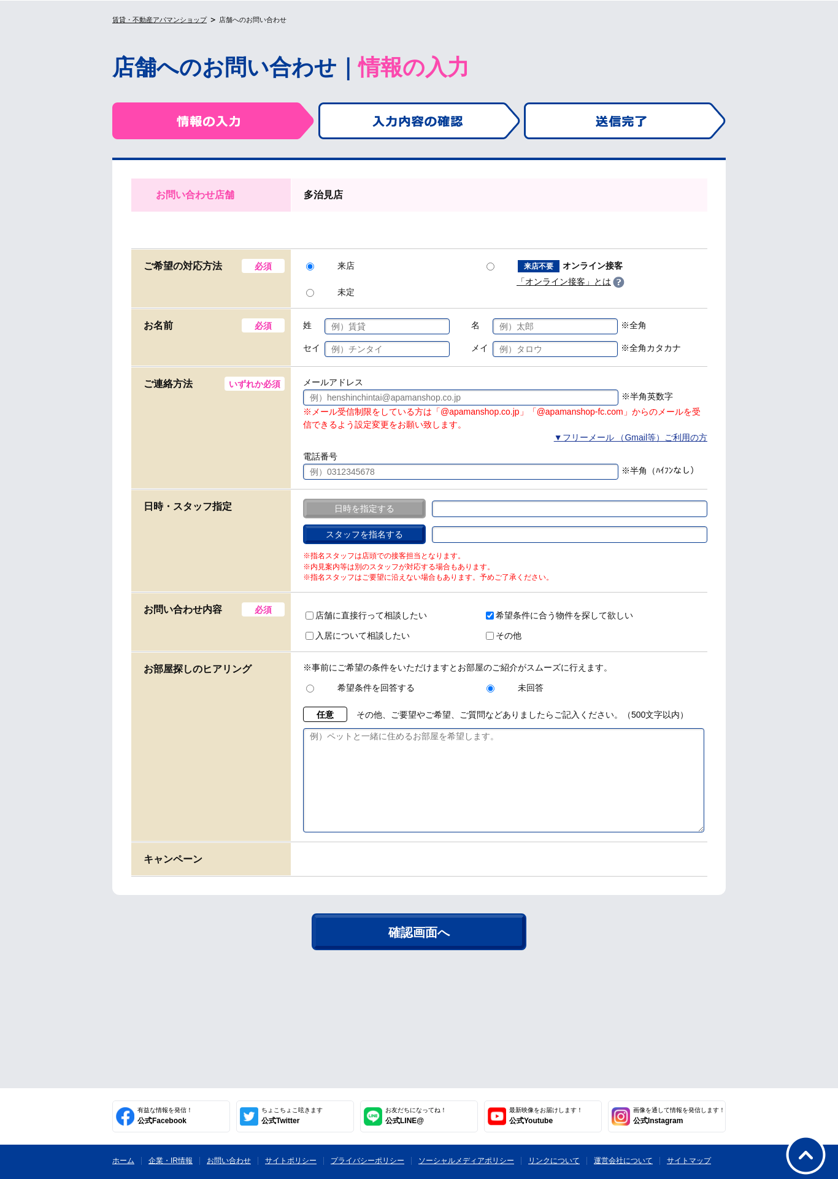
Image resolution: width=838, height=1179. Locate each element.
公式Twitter (292, 1116)
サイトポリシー (291, 1160)
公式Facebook (165, 1116)
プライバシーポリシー (367, 1160)
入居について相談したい (358, 635)
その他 (503, 635)
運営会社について (623, 1160)
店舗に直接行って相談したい (366, 615)
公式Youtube (546, 1116)
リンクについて (554, 1160)
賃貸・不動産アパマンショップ (159, 19)
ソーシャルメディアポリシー (466, 1160)
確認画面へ (419, 951)
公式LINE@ (416, 1116)
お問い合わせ (229, 1160)
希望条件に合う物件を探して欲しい (559, 615)
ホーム (123, 1160)
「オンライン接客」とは (564, 281)
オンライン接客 (554, 266)
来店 (330, 266)
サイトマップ (689, 1160)
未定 (330, 292)
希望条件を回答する (360, 688)
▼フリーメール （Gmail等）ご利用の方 (630, 437)
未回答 (515, 688)
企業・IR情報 (170, 1160)
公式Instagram (679, 1116)
